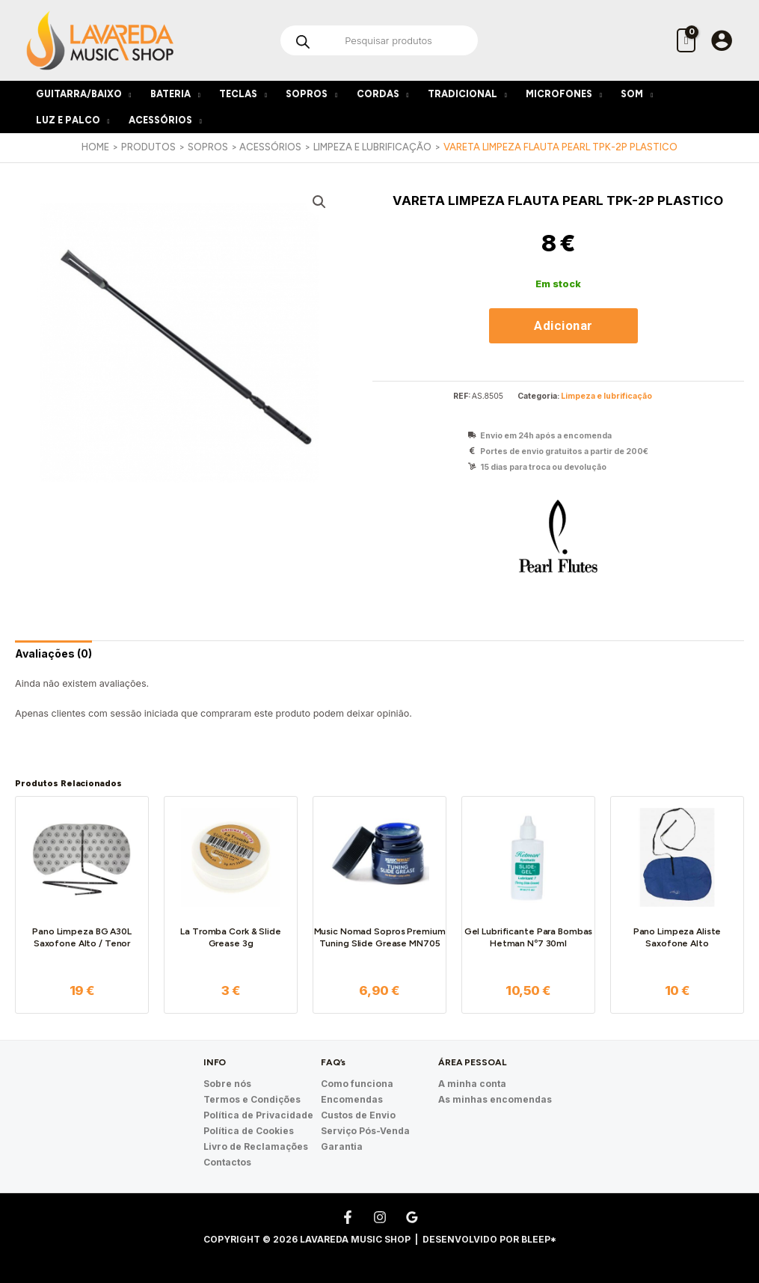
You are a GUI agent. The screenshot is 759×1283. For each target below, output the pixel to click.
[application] (127, 93)
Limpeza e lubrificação (606, 396)
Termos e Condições (252, 1099)
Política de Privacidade (258, 1115)
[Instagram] (380, 1217)
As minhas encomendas (495, 1099)
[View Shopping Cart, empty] (686, 40)
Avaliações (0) (53, 653)
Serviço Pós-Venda (365, 1130)
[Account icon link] (721, 40)
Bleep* (538, 1239)
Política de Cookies (248, 1130)
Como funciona (357, 1083)
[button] (319, 202)
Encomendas (352, 1099)
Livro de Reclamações (255, 1146)
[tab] (53, 653)
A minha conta (472, 1083)
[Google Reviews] (412, 1217)
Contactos (227, 1162)
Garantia (342, 1146)
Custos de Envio (358, 1115)
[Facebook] (347, 1217)
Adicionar (563, 325)
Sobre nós (227, 1083)
